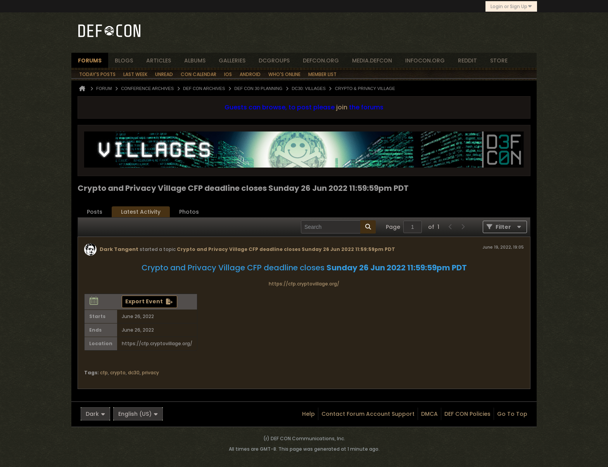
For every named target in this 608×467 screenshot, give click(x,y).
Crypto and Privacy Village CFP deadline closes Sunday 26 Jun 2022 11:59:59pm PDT (286, 249)
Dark (95, 414)
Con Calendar (198, 74)
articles (158, 60)
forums (90, 60)
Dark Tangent (119, 249)
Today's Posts (97, 74)
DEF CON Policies (467, 414)
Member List (322, 74)
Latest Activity (141, 212)
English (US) (138, 414)
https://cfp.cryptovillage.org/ (304, 283)
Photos (189, 212)
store (499, 60)
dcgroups (274, 60)
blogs (124, 60)
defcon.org (321, 60)
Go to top (512, 414)
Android (250, 74)
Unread (164, 74)
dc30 (134, 372)
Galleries (232, 60)
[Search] (338, 227)
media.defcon (372, 60)
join (341, 107)
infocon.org (425, 60)
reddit (467, 60)
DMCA (429, 414)
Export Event (144, 301)
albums (195, 60)
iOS (228, 74)
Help (308, 414)
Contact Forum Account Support (368, 414)
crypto (118, 372)
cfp (104, 372)
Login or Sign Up (511, 6)
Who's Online (284, 74)
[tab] (95, 212)
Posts (94, 212)
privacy (150, 372)
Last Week (135, 74)
